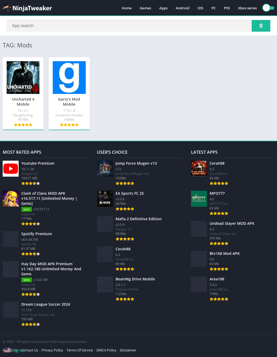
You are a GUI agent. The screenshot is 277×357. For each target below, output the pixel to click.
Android (182, 8)
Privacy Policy (52, 350)
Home (127, 8)
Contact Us (29, 350)
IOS (200, 8)
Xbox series (247, 8)
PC (213, 8)
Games (145, 8)
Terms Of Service (80, 350)
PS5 (227, 8)
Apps (163, 8)
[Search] (138, 26)
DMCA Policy (106, 350)
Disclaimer (128, 350)
